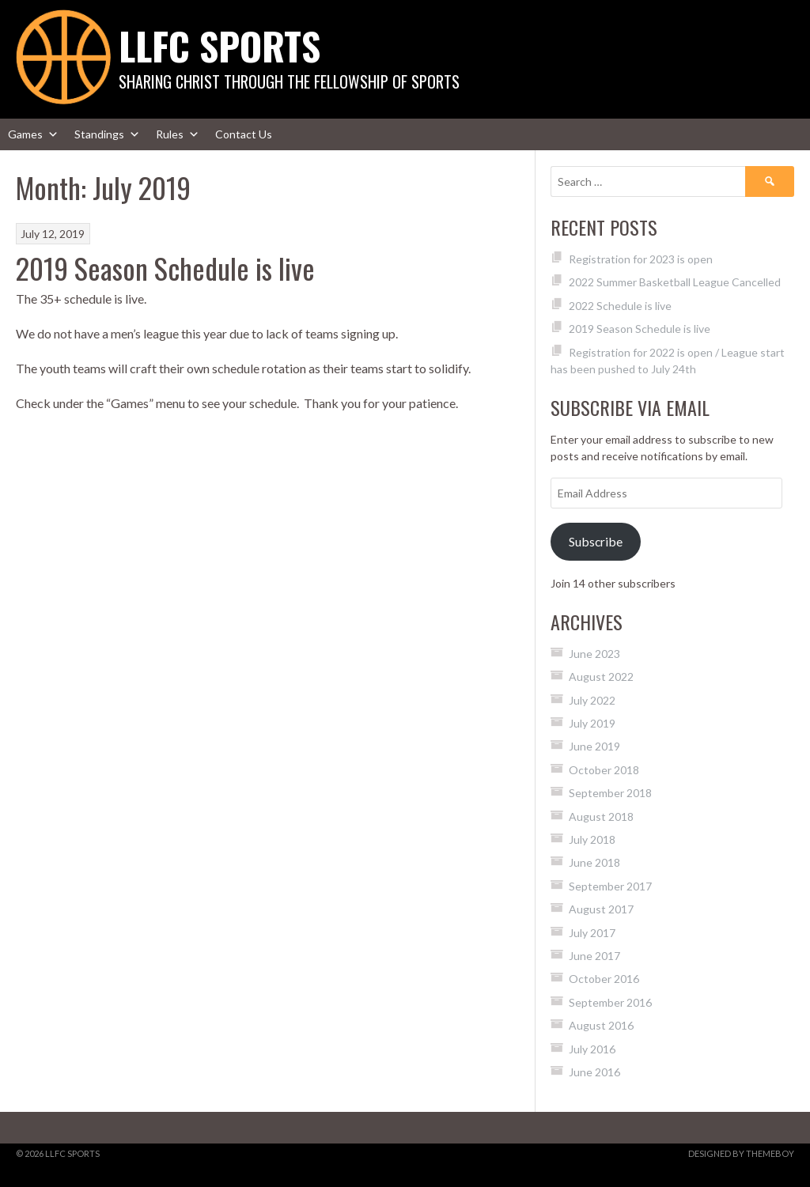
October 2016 (604, 978)
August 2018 (601, 816)
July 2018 (592, 839)
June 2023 (594, 653)
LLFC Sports (219, 45)
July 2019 (592, 723)
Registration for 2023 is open (641, 259)
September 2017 (610, 886)
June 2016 (594, 1072)
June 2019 (594, 746)
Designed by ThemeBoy (741, 1153)
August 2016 (601, 1025)
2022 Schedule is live (620, 305)
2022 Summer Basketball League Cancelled (675, 282)
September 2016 (610, 1002)
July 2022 (592, 700)
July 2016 (592, 1049)
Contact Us (243, 134)
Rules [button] (177, 134)
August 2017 (601, 909)
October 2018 (604, 770)
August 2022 (601, 676)
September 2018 (610, 793)
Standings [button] (107, 134)
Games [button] (33, 134)
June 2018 (594, 862)
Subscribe (596, 541)
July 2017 (592, 932)
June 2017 (594, 955)
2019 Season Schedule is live (165, 268)
